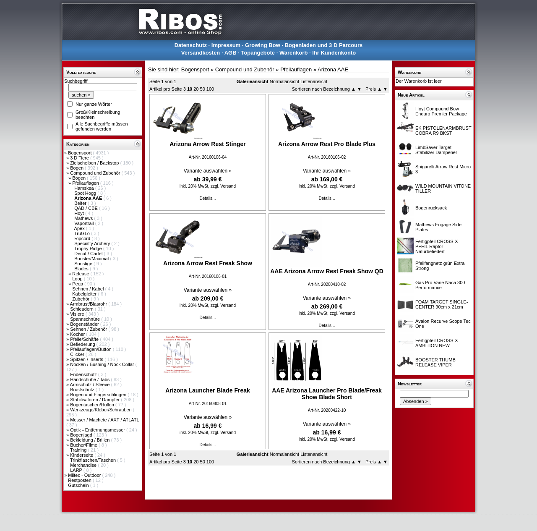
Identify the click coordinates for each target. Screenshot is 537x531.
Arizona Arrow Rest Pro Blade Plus (326, 144)
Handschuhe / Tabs (90, 379)
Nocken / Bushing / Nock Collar (102, 364)
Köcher (78, 334)
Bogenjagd (82, 434)
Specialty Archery (92, 243)
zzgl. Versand (223, 186)
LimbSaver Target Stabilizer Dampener (436, 150)
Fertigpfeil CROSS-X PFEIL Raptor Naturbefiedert (436, 246)
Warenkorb (293, 53)
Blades (82, 268)
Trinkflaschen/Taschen (93, 460)
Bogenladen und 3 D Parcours (324, 45)
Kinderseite (82, 455)
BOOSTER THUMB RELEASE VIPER (435, 362)
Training (79, 450)
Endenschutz (84, 374)
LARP (76, 470)
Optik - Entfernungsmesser (98, 429)
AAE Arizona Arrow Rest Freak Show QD (326, 271)
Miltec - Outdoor (85, 475)
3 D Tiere (80, 157)
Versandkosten (200, 53)
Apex (80, 228)
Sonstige (84, 263)
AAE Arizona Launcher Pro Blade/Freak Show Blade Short (327, 393)
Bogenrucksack (431, 207)
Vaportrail (84, 223)
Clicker (78, 354)
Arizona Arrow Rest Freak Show (207, 263)
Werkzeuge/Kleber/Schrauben (101, 409)
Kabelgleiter (85, 293)
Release (81, 273)
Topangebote (258, 53)
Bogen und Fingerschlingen (99, 394)
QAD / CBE (86, 208)
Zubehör (81, 298)
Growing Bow (262, 45)
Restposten (80, 480)
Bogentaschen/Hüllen (92, 404)
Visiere (77, 314)
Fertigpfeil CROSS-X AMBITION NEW (436, 343)
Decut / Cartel (89, 253)
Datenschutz (191, 45)
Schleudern (82, 308)
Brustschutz (83, 389)
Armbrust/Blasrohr (89, 303)
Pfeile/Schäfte (85, 339)
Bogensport (80, 152)
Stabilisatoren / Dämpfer (95, 399)
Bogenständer (85, 324)
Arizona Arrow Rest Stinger (207, 144)
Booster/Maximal (92, 258)
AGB (230, 53)
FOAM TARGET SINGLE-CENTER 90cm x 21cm (441, 304)
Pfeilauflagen (86, 183)
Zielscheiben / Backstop (95, 162)
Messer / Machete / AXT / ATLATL (104, 419)
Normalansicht (284, 81)
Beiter (81, 203)
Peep (78, 283)
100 (210, 89)
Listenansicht (313, 81)
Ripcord (82, 238)
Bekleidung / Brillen (90, 439)
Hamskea (84, 188)
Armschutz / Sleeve (90, 384)
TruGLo (82, 233)
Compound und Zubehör (95, 172)
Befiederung (83, 344)
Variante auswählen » (208, 171)
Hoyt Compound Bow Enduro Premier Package (441, 111)
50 (202, 89)
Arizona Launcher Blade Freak (207, 390)
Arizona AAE (333, 69)
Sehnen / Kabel (88, 288)
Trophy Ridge (88, 248)
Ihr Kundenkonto (334, 53)
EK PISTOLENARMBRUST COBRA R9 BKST (443, 131)
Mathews (84, 218)
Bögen (77, 167)
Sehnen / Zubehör (89, 329)
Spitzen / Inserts (87, 359)
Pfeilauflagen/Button (91, 349)
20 (195, 89)
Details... (208, 198)
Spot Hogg (85, 193)
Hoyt (79, 213)
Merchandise (84, 465)
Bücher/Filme (84, 444)
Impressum (225, 45)
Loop (78, 278)
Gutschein (79, 485)
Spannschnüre (85, 319)
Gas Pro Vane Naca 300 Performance (440, 285)
